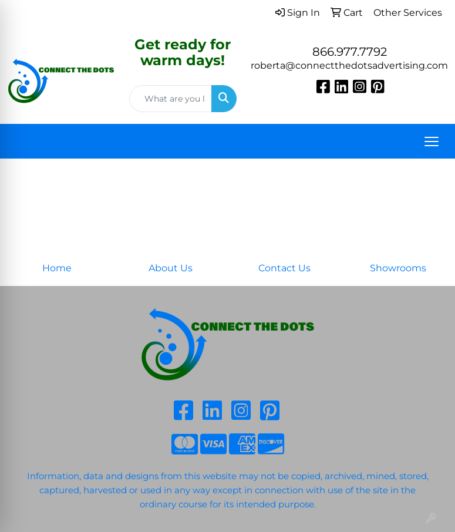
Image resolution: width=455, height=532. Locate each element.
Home (57, 268)
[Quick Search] (171, 98)
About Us (171, 268)
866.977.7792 (349, 52)
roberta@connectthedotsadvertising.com (349, 65)
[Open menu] (431, 141)
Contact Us (284, 268)
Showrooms (398, 268)
